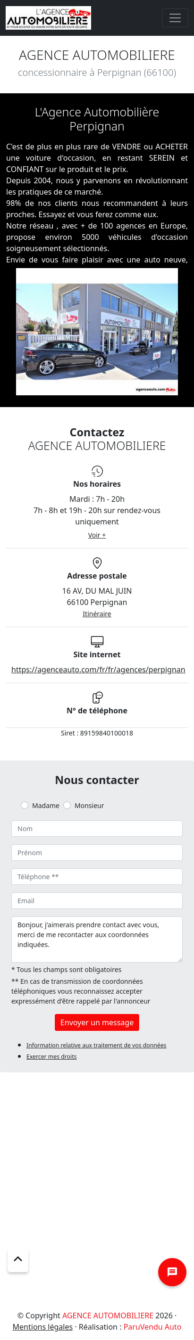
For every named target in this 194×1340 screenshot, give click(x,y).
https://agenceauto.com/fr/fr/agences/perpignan (98, 669)
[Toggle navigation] (175, 17)
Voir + (97, 535)
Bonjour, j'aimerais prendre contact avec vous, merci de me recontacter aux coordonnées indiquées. (97, 939)
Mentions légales (43, 1327)
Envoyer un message (97, 1022)
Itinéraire (97, 613)
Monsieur (89, 805)
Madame (45, 805)
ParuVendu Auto (153, 1327)
